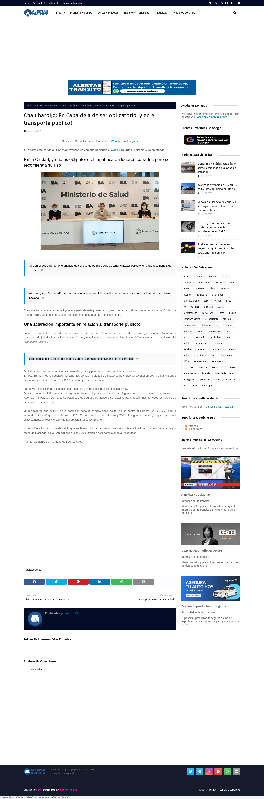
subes (217, 379)
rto (212, 355)
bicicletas (228, 319)
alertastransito (52, 105)
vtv (185, 307)
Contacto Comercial (73, 3)
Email (219, 406)
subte (219, 325)
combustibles (190, 325)
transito (187, 276)
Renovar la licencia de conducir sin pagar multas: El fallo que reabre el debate (216, 206)
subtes (231, 282)
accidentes (217, 295)
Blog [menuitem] (58, 12)
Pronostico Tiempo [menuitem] (81, 12)
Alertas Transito (76, 613)
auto (228, 337)
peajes (232, 313)
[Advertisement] (132, 47)
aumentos (199, 288)
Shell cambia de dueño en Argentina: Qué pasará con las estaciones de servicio (215, 248)
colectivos (189, 282)
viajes (229, 325)
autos (225, 276)
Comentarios (193, 429)
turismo (195, 307)
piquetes (208, 307)
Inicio (26, 3)
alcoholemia (211, 319)
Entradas (191, 426)
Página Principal (35, 105)
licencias (224, 288)
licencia (206, 373)
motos (200, 331)
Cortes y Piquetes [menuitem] (108, 12)
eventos (188, 295)
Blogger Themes (68, 790)
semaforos (219, 343)
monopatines (202, 343)
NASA (186, 361)
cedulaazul (231, 349)
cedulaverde (217, 361)
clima (212, 288)
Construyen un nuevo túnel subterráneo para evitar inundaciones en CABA (214, 227)
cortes (219, 282)
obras (221, 313)
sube (228, 301)
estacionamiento (192, 319)
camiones (216, 349)
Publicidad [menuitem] (161, 12)
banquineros (215, 331)
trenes (199, 276)
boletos (187, 343)
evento (215, 367)
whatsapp (207, 385)
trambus (188, 349)
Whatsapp (117, 141)
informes (212, 276)
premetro (205, 379)
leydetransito (190, 313)
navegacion (189, 379)
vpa (195, 385)
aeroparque (200, 361)
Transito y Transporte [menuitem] (136, 12)
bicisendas (200, 337)
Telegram (132, 141)
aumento (201, 349)
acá (115, 149)
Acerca (212, 790)
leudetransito (190, 373)
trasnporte (230, 379)
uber (186, 385)
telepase (206, 325)
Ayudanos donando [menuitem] (184, 12)
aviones (217, 301)
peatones (201, 355)
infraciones (229, 367)
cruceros (202, 367)
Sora (38, 790)
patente (187, 355)
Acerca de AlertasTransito (46, 3)
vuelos (221, 307)
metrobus (216, 337)
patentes (188, 331)
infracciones (205, 282)
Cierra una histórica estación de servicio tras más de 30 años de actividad (217, 168)
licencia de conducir (225, 373)
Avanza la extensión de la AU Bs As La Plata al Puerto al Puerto (217, 187)
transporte (202, 295)
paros (186, 288)
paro (206, 301)
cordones (188, 367)
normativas (207, 313)
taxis (228, 331)
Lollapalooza (225, 355)
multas (187, 337)
